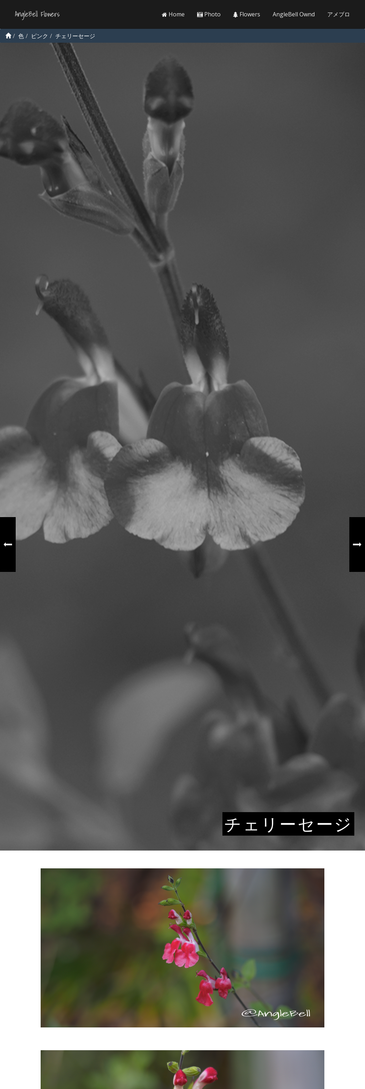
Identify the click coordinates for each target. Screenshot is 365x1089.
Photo (209, 14)
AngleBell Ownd (294, 14)
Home (173, 14)
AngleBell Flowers (37, 14)
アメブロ (338, 14)
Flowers (246, 14)
